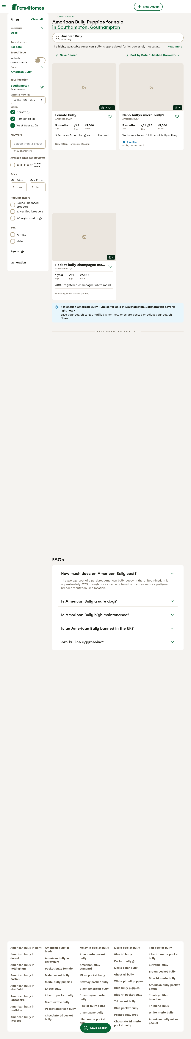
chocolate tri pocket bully (59, 1017)
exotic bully (53, 988)
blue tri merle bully (162, 978)
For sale (19, 118)
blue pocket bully (126, 1008)
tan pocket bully (160, 947)
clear (39, 159)
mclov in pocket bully (94, 947)
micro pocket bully (92, 975)
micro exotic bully (57, 1002)
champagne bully (91, 1012)
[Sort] (153, 120)
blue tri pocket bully (128, 994)
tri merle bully (159, 1006)
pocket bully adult (92, 1006)
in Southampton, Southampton (86, 92)
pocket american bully (60, 1009)
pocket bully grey (126, 1014)
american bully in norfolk (22, 977)
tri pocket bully (125, 1001)
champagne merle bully (92, 997)
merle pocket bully (127, 947)
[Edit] (42, 261)
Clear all (37, 84)
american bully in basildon (22, 1008)
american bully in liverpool (22, 1018)
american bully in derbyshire (57, 960)
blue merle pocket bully (92, 956)
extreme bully (158, 965)
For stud (19, 136)
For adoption (22, 127)
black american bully (94, 988)
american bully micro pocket (163, 1021)
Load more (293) (34, 245)
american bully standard (90, 966)
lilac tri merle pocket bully (164, 956)
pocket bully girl (125, 961)
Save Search (66, 120)
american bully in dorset (22, 956)
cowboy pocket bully (94, 982)
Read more (174, 111)
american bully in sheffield (22, 987)
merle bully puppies (58, 982)
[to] (38, 361)
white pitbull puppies (128, 981)
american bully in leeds (57, 949)
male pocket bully (57, 975)
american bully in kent (25, 947)
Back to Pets (19, 92)
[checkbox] (12, 179)
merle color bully (125, 968)
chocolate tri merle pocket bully (127, 1023)
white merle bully (161, 1012)
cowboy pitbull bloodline (159, 997)
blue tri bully (123, 954)
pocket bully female (59, 968)
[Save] (109, 181)
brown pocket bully (162, 971)
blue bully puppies (127, 988)
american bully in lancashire (22, 998)
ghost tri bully (124, 974)
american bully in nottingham (22, 966)
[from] (18, 361)
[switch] (40, 151)
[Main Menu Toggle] (3, 6)
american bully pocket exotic (164, 986)
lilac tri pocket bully (59, 995)
